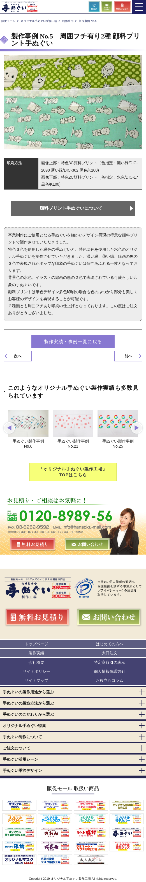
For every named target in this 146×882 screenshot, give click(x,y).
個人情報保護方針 (109, 671)
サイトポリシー (36, 671)
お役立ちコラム (109, 680)
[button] (9, 428)
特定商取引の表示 (109, 662)
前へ (128, 356)
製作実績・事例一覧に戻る (73, 341)
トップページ (36, 644)
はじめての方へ (109, 644)
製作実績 (36, 653)
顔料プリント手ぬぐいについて (71, 208)
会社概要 (36, 662)
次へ (18, 356)
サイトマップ (36, 680)
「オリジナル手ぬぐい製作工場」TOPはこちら (73, 472)
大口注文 (109, 653)
